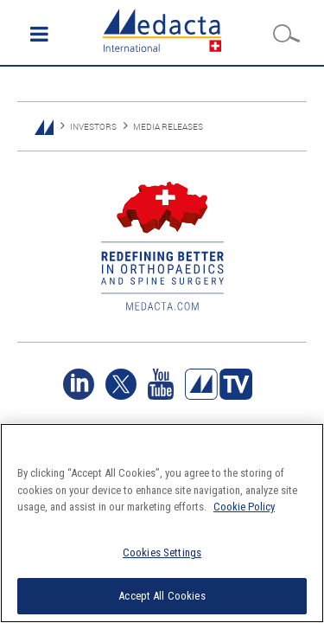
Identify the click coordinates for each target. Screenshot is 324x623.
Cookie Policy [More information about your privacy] (244, 506)
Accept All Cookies (161, 595)
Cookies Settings (162, 552)
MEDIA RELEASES (168, 126)
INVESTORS (93, 126)
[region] (162, 523)
